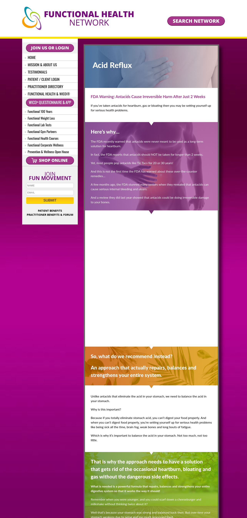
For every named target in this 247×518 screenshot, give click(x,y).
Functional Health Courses (41, 138)
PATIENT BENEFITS (50, 210)
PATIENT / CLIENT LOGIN (42, 79)
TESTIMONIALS (36, 71)
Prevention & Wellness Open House (47, 151)
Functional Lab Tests (38, 124)
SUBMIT (50, 200)
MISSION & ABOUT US (41, 64)
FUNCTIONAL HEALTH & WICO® (47, 93)
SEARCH (153, 487)
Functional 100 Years (38, 111)
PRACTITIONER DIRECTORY (44, 86)
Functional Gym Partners (41, 131)
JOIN (50, 175)
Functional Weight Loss (40, 118)
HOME (30, 57)
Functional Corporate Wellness (44, 145)
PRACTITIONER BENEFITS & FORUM (50, 214)
